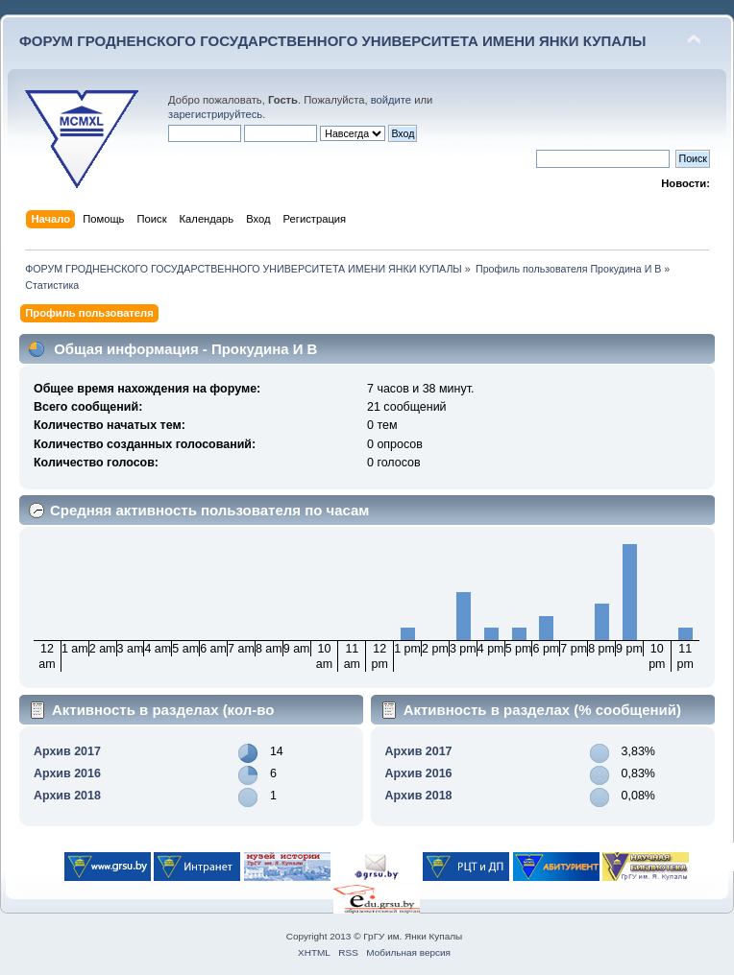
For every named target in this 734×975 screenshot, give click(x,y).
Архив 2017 (67, 751)
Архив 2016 (67, 773)
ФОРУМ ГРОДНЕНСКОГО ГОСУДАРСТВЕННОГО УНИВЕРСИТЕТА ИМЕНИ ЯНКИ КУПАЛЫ (333, 41)
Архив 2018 (67, 795)
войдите (391, 100)
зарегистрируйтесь (215, 114)
